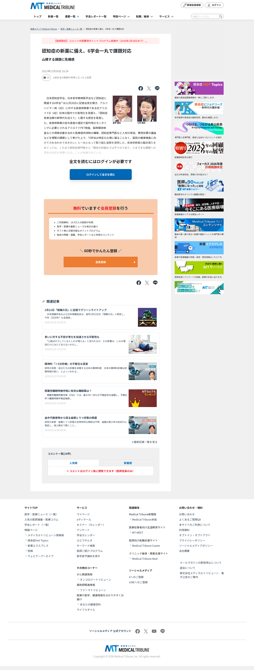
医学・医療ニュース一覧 (71, 28)
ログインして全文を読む (100, 174)
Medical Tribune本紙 (144, 519)
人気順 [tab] (73, 463)
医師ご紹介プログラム (90, 551)
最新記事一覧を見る (144, 442)
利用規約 (184, 530)
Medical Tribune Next (145, 559)
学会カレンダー (86, 535)
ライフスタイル (86, 610)
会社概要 (184, 551)
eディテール (84, 519)
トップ (37, 16)
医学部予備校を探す (88, 556)
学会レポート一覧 (96, 16)
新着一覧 (53, 16)
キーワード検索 (86, 545)
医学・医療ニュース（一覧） (41, 514)
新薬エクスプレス (38, 545)
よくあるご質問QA (190, 519)
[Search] (207, 16)
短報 (30, 551)
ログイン (214, 5)
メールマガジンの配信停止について (201, 562)
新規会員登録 (192, 5)
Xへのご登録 (136, 577)
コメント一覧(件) (59, 454)
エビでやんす (84, 540)
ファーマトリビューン (93, 590)
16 (46, 77)
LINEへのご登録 (138, 582)
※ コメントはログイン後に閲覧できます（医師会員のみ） (100, 471)
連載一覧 (70, 16)
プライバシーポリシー (192, 540)
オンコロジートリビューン (95, 579)
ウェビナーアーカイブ (41, 556)
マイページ (83, 514)
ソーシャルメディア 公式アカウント (110, 631)
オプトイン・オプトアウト (194, 535)
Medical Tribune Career (146, 545)
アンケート (83, 530)
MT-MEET (137, 532)
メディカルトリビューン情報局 (46, 535)
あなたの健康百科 (90, 604)
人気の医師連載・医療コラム (41, 519)
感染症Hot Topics (38, 540)
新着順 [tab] (128, 463)
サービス (164, 16)
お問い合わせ (187, 514)
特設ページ (119, 16)
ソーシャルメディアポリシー (196, 545)
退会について (187, 568)
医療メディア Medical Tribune (43, 28)
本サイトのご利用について (194, 525)
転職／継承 (142, 16)
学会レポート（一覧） (37, 525)
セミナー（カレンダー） (91, 525)
